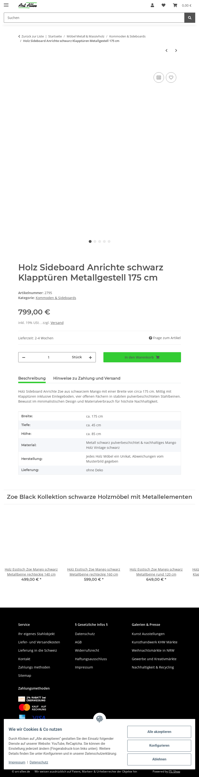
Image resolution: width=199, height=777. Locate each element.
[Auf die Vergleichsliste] (159, 77)
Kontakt (24, 659)
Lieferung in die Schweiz (37, 650)
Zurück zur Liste (33, 36)
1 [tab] (90, 241)
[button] (152, 5)
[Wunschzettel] (163, 5)
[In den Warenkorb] (22, 65)
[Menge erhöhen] (90, 357)
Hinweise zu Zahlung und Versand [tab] (86, 378)
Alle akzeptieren (156, 730)
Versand (57, 322)
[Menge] (49, 357)
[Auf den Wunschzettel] (171, 77)
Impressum (20, 763)
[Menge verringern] (23, 357)
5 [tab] (109, 241)
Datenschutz (42, 763)
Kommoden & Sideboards (56, 297)
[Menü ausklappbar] (6, 3)
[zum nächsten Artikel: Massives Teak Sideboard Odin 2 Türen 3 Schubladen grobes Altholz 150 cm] (176, 50)
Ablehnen (156, 757)
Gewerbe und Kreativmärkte (154, 659)
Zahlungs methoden (34, 667)
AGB (78, 642)
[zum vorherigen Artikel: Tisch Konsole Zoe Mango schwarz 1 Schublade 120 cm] (166, 50)
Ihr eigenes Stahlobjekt (36, 634)
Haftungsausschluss (91, 659)
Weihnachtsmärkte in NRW (153, 650)
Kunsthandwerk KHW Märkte (154, 642)
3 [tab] (99, 241)
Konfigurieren (156, 743)
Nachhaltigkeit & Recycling (153, 667)
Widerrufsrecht (87, 650)
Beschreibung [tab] (32, 378)
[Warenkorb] (182, 5)
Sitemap (24, 675)
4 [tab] (104, 241)
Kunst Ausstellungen (148, 634)
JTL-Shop (174, 771)
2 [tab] (94, 241)
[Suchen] (94, 18)
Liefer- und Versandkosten (39, 642)
